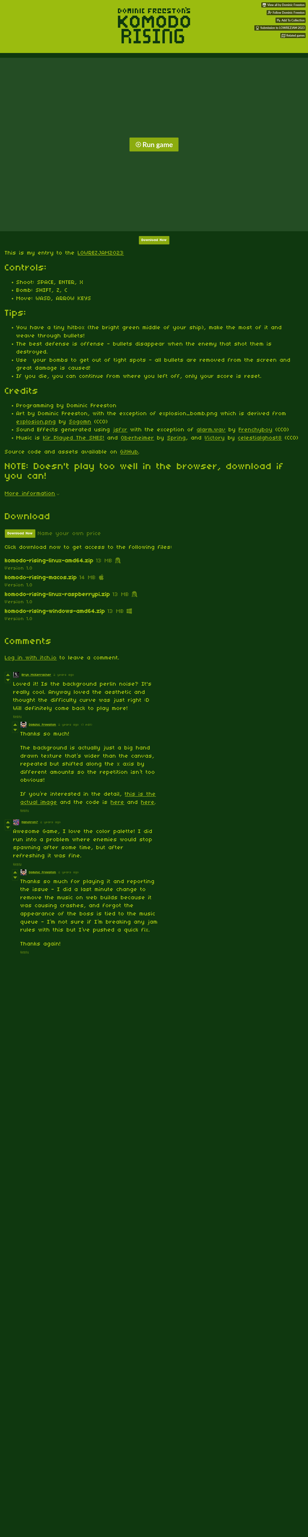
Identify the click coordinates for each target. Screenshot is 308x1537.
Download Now (154, 240)
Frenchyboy (256, 430)
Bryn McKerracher (36, 675)
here (117, 802)
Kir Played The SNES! (73, 438)
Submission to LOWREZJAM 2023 (280, 28)
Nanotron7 (30, 822)
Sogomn (80, 422)
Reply (17, 716)
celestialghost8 (260, 438)
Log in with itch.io (31, 658)
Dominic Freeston (42, 724)
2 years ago (64, 675)
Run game (154, 144)
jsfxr (120, 430)
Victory (215, 438)
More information (32, 494)
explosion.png (36, 422)
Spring (176, 438)
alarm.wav (211, 430)
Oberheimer (137, 438)
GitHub (129, 452)
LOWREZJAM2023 (101, 253)
